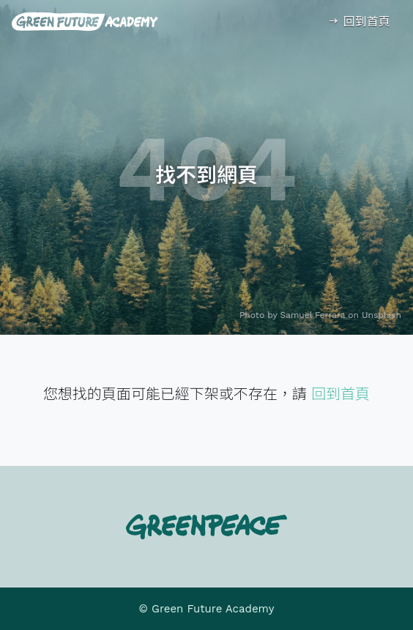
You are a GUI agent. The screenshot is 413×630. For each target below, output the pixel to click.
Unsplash (381, 315)
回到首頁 (358, 22)
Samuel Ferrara (313, 315)
